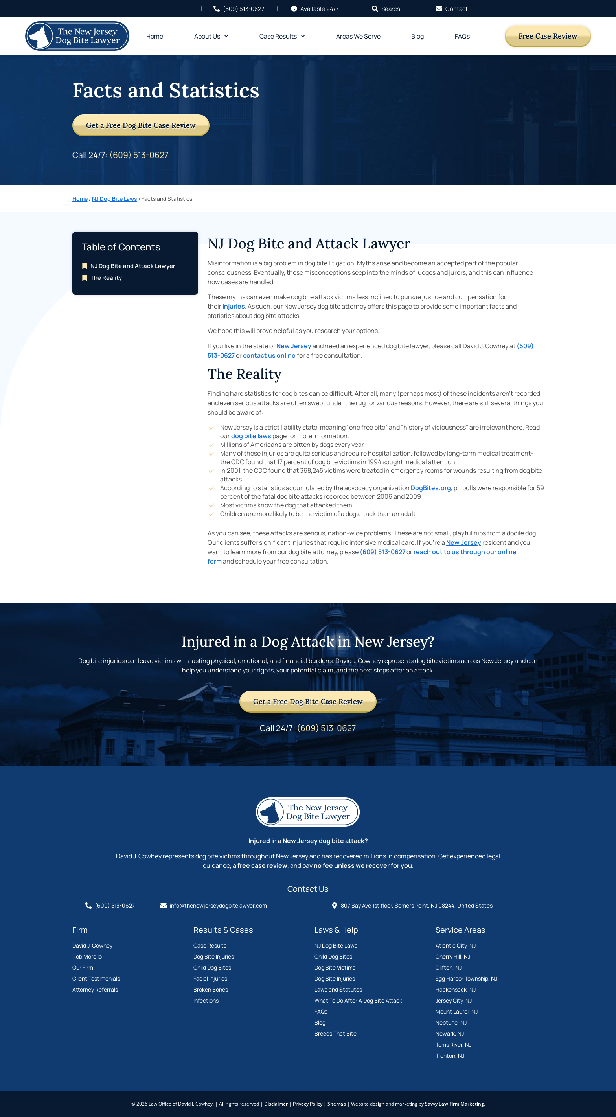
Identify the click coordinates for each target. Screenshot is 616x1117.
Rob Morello (87, 956)
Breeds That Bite (335, 1033)
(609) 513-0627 (139, 154)
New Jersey (293, 346)
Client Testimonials (96, 978)
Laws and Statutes (338, 989)
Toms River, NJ (453, 1044)
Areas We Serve (358, 36)
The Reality (106, 278)
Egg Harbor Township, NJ (466, 978)
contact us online (269, 355)
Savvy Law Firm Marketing (454, 1103)
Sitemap (336, 1103)
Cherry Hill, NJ (453, 956)
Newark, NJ (450, 1033)
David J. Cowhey (92, 945)
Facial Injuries (210, 978)
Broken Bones (210, 989)
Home (154, 36)
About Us (211, 36)
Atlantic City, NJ (456, 945)
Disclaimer (276, 1103)
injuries (233, 306)
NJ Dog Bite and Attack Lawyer (132, 266)
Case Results (282, 36)
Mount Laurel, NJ (457, 1011)
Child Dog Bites (212, 967)
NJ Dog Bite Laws (114, 198)
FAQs (462, 36)
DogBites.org (431, 487)
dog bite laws (251, 436)
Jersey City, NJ (454, 1000)
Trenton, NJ (450, 1055)
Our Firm (82, 967)
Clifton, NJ (449, 967)
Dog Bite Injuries (213, 956)
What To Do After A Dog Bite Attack (358, 1000)
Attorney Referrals (95, 989)
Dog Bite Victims (334, 967)
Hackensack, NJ (456, 989)
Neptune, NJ (451, 1022)
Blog (417, 36)
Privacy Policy (307, 1103)
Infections (206, 1000)
